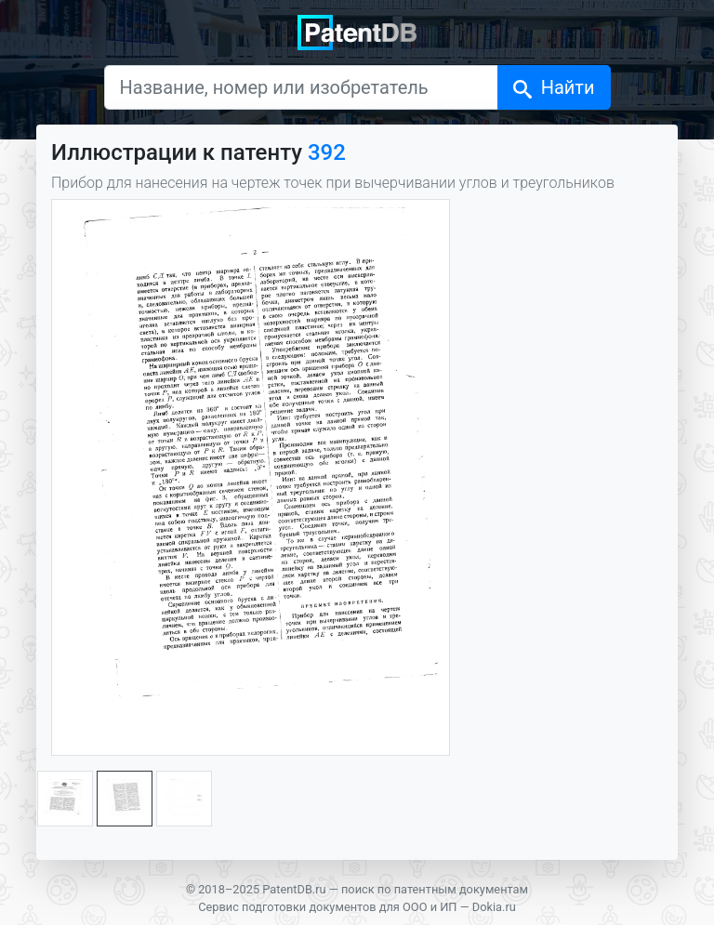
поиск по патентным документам (434, 889)
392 (327, 152)
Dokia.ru (494, 907)
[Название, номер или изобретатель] (301, 87)
